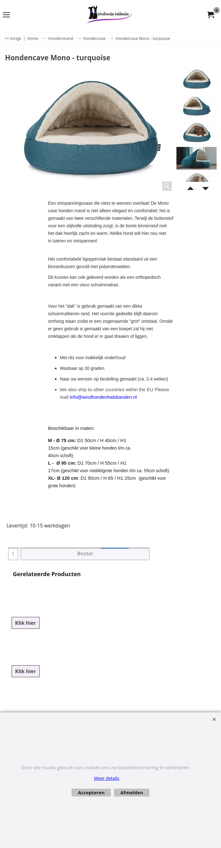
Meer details (106, 778)
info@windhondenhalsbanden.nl (103, 397)
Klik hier (25, 622)
